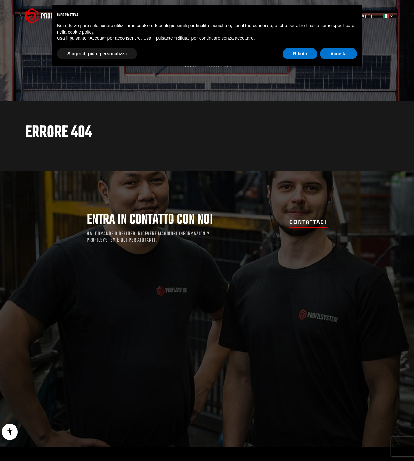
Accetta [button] (338, 53)
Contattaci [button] (308, 221)
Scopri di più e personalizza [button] (97, 53)
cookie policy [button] (80, 32)
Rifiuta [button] (300, 53)
